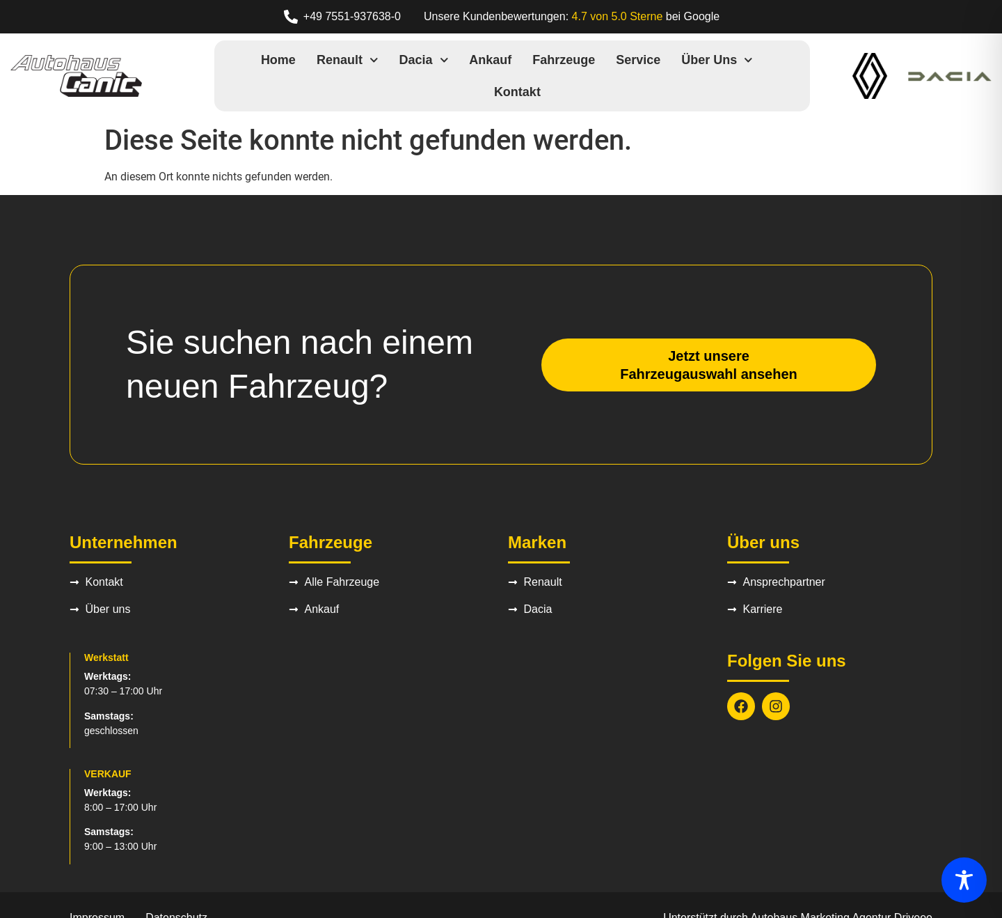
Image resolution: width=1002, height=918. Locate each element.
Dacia (424, 60)
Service (638, 60)
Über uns (717, 60)
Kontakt (517, 92)
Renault (348, 60)
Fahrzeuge (563, 60)
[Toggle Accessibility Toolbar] (964, 880)
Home (278, 60)
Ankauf (490, 60)
